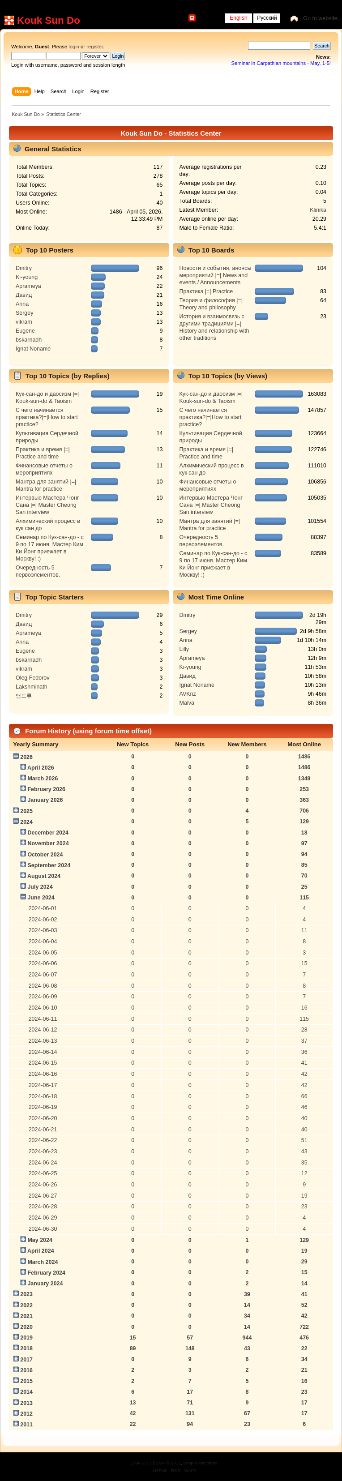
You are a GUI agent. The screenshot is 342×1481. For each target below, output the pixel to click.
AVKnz (188, 694)
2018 (26, 1348)
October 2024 (45, 855)
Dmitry (24, 268)
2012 (26, 1414)
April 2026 (40, 768)
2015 (26, 1381)
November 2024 (47, 843)
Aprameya (28, 286)
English (238, 18)
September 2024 (48, 865)
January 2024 (45, 1283)
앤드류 (24, 696)
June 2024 (40, 898)
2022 (26, 1305)
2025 (26, 811)
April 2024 (40, 1251)
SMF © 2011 (168, 1462)
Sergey (25, 313)
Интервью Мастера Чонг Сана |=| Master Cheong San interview (47, 505)
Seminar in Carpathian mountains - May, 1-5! (281, 63)
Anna (22, 304)
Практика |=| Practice (206, 291)
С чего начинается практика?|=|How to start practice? (47, 417)
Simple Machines (200, 1462)
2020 (26, 1327)
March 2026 (42, 778)
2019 (26, 1338)
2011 (26, 1424)
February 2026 (46, 789)
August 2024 (43, 876)
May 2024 (39, 1240)
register (94, 46)
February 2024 (46, 1273)
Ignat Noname (33, 349)
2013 (26, 1403)
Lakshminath (31, 687)
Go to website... (322, 18)
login (73, 46)
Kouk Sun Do (48, 20)
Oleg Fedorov (33, 678)
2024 (26, 822)
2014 (26, 1392)
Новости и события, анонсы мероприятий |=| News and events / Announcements (216, 275)
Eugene (25, 331)
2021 (26, 1316)
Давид (24, 295)
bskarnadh (29, 340)
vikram (24, 322)
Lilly (184, 649)
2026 (26, 757)
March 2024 (42, 1262)
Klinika (318, 210)
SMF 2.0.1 (142, 1462)
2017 (26, 1360)
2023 (26, 1294)
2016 (26, 1370)
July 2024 (39, 887)
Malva (187, 703)
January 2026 (45, 800)
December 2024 (47, 833)
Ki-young (27, 277)
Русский (267, 18)
